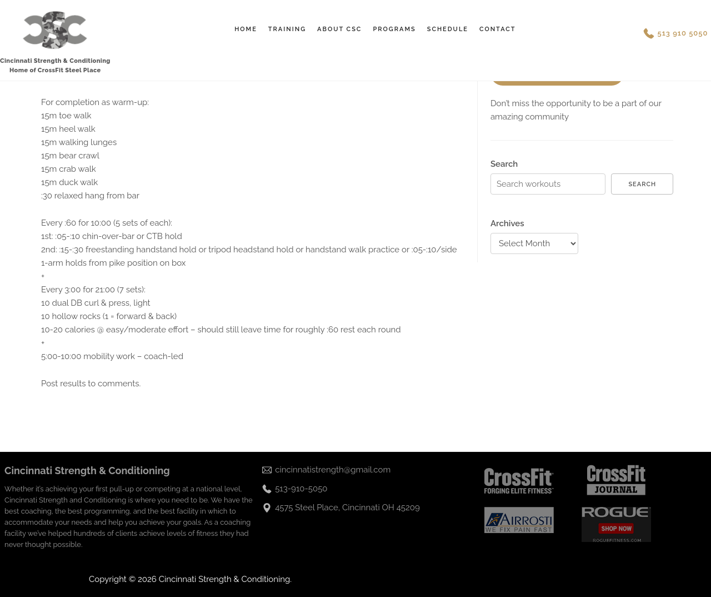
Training (287, 29)
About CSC (339, 29)
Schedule (447, 29)
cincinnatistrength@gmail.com (332, 470)
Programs (394, 29)
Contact (497, 29)
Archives (507, 223)
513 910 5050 (683, 33)
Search (504, 164)
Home (245, 29)
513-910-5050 (301, 489)
